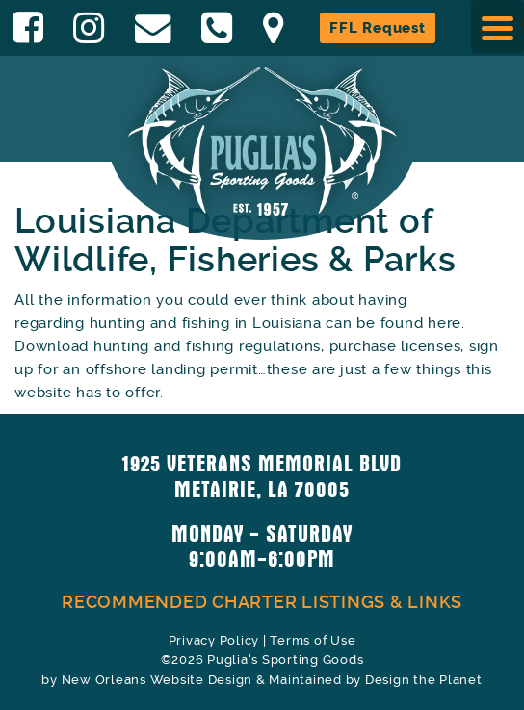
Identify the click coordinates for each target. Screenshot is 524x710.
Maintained (305, 679)
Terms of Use (312, 640)
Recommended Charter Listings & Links (262, 602)
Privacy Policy (214, 640)
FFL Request (377, 28)
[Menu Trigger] (497, 26)
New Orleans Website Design (157, 679)
